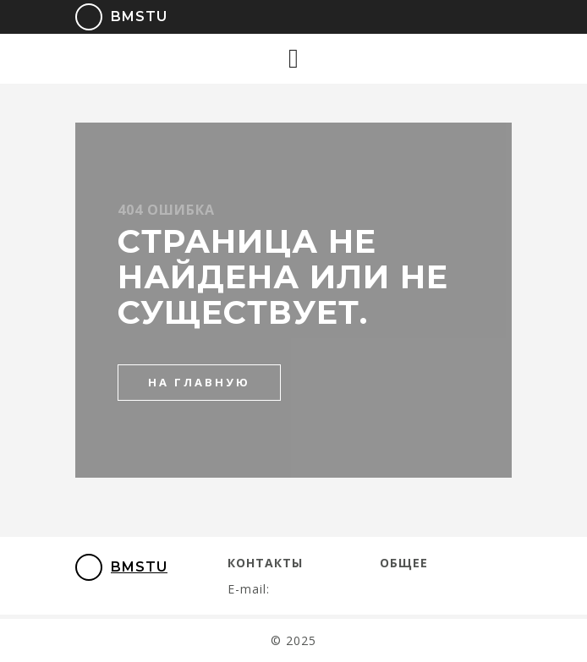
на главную (199, 382)
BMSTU (109, 16)
